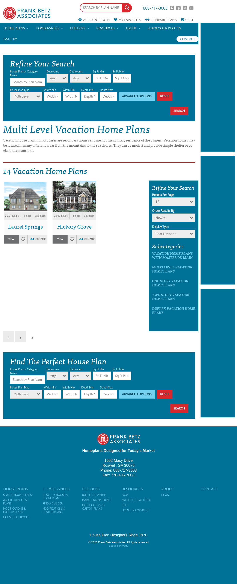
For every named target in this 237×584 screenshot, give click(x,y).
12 (157, 201)
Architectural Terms (136, 500)
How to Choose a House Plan (55, 496)
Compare (164, 20)
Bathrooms (76, 71)
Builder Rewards (94, 495)
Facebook (178, 8)
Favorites (130, 20)
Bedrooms (53, 71)
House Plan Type (19, 90)
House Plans (14, 28)
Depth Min (87, 90)
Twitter (185, 8)
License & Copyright (136, 510)
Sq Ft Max (118, 71)
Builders (77, 28)
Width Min (50, 90)
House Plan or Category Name (24, 73)
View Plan (11, 241)
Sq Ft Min (98, 71)
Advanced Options (137, 96)
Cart (189, 20)
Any (53, 78)
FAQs (125, 495)
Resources (105, 28)
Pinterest (172, 8)
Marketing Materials (96, 500)
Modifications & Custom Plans (14, 510)
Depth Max (106, 90)
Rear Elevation (166, 234)
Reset (164, 96)
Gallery (10, 39)
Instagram (191, 8)
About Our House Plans (15, 501)
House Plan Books (16, 517)
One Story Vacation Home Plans (170, 283)
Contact (187, 39)
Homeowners (47, 28)
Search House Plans (17, 495)
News (165, 495)
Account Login (96, 20)
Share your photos (164, 28)
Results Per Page (163, 195)
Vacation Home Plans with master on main (172, 255)
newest (160, 217)
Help (125, 505)
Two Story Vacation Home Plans (171, 297)
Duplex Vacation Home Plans (173, 310)
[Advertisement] (218, 87)
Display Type (160, 227)
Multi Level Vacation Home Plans (172, 269)
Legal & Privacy (118, 545)
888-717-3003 (155, 8)
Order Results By (163, 211)
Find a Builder (53, 503)
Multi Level (21, 96)
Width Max (69, 90)
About (131, 28)
